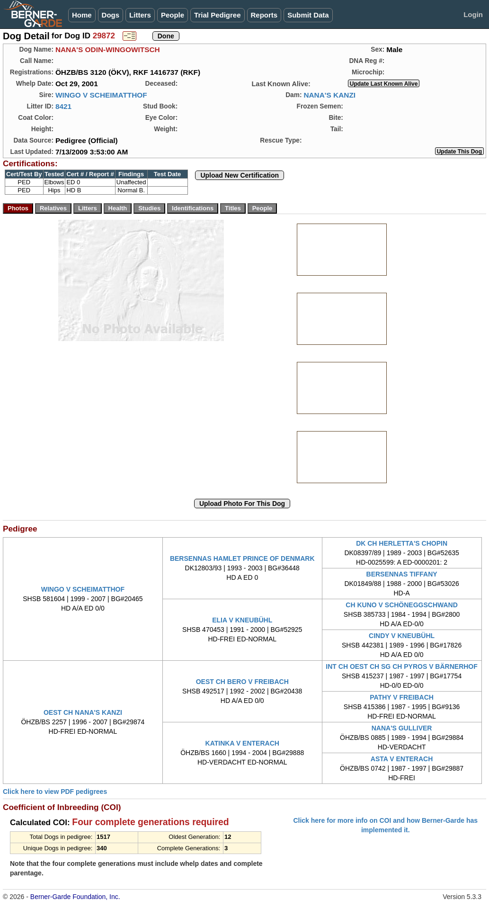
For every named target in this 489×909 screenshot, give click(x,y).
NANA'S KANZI (329, 95)
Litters (140, 15)
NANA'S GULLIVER (402, 728)
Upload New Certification (239, 175)
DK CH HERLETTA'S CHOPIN (401, 543)
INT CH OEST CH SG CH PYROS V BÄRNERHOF (401, 666)
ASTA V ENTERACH (402, 759)
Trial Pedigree (217, 15)
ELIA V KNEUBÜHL (242, 620)
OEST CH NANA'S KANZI (83, 712)
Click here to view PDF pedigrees (55, 791)
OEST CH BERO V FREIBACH (242, 681)
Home (82, 15)
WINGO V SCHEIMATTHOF (101, 95)
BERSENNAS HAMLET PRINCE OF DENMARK (242, 558)
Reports (264, 15)
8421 (63, 106)
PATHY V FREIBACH (402, 697)
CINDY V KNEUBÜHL (402, 635)
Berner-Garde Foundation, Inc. (75, 896)
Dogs (111, 15)
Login (473, 14)
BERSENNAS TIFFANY (401, 574)
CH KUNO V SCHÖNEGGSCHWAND (401, 605)
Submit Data (308, 15)
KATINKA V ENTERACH (242, 743)
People (172, 15)
